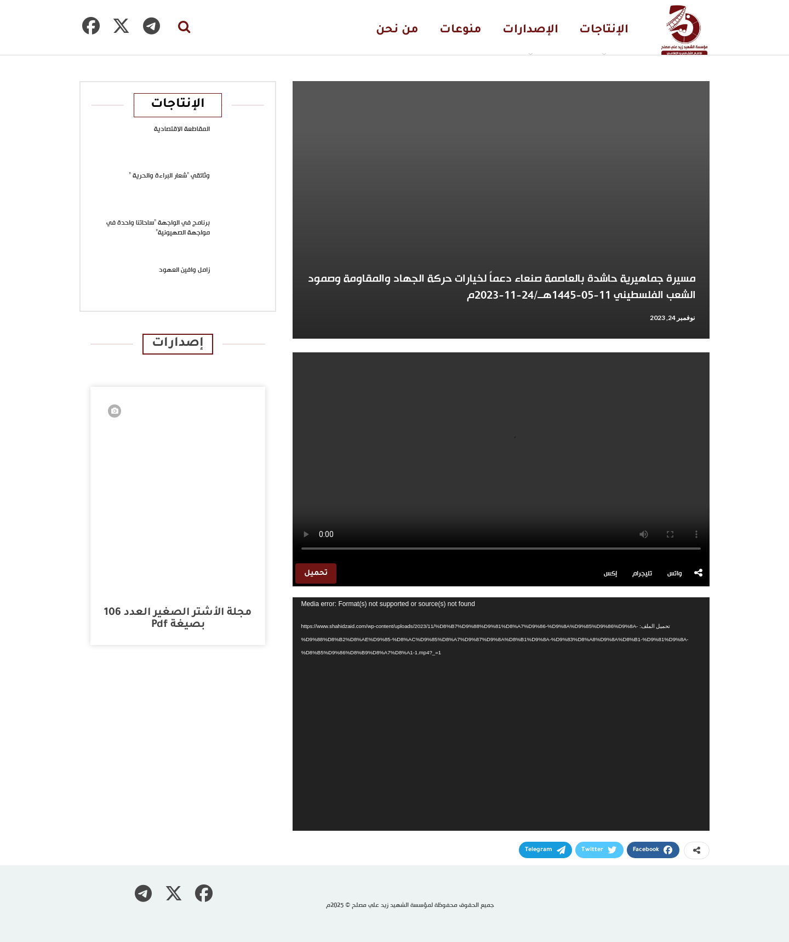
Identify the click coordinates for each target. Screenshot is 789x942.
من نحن (397, 30)
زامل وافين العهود (184, 270)
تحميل (316, 573)
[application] (501, 714)
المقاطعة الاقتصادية (182, 129)
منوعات (460, 30)
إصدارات (178, 344)
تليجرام (642, 574)
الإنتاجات (603, 30)
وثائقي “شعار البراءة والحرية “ (169, 176)
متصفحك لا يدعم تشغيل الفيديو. (501, 456)
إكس (610, 574)
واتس (674, 574)
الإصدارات (530, 30)
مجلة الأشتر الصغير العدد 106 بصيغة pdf (177, 619)
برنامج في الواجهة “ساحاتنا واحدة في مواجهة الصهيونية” (158, 228)
